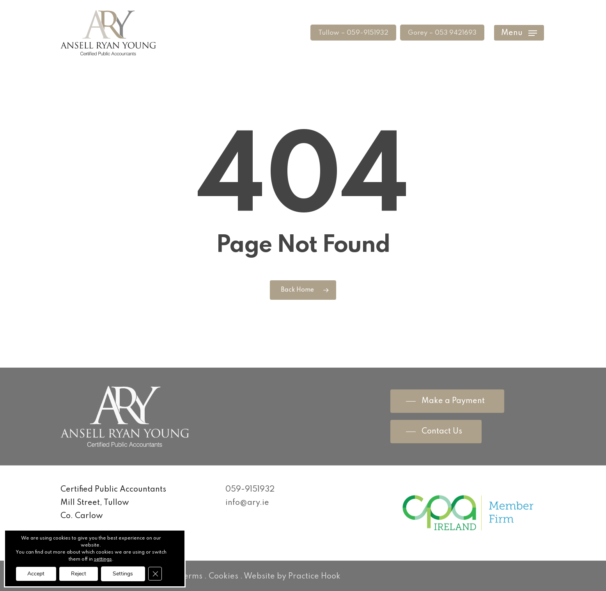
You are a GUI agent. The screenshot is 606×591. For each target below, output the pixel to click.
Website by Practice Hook (292, 576)
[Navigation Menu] (519, 34)
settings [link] (103, 559)
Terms (190, 576)
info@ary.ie (247, 503)
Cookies (223, 576)
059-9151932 (250, 490)
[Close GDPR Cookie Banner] (156, 573)
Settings (123, 573)
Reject (78, 573)
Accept (35, 573)
